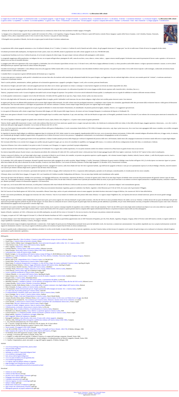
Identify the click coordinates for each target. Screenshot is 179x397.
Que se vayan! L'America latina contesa (28, 294)
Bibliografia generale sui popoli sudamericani (19, 388)
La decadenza (114, 19)
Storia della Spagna (100, 392)
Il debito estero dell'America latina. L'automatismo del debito (39, 279)
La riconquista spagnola (46, 19)
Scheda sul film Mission (12, 373)
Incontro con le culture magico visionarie (17, 375)
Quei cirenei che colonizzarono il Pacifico (18, 386)
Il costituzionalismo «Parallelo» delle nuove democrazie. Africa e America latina (30, 292)
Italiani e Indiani (10, 383)
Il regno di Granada (72, 19)
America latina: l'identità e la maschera (28, 283)
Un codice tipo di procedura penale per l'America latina (22, 290)
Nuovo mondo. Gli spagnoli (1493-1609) (17, 327)
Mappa (170, 44)
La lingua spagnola (152, 20)
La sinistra (25, 20)
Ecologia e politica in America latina (27, 287)
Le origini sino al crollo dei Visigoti (12, 19)
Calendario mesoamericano (13, 379)
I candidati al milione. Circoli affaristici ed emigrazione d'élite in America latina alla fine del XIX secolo (50, 281)
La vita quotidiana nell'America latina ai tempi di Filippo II (34, 254)
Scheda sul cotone (10, 372)
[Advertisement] (89, 6)
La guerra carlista (6, 20)
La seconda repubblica (37, 20)
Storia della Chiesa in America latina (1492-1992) (31, 250)
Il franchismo (66, 20)
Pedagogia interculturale (12, 377)
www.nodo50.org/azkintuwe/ (14, 359)
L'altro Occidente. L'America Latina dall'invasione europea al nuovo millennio (43, 239)
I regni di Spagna (60, 19)
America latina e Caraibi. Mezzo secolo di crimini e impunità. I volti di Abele (41, 276)
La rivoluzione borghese (150, 19)
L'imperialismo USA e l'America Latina (30, 259)
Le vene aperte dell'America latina (27, 274)
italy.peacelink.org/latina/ (13, 348)
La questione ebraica (85, 19)
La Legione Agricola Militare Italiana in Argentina (20, 361)
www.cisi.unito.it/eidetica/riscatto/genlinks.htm (19, 358)
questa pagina (84, 393)
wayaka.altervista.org (11, 350)
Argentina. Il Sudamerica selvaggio (26, 314)
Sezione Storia (92, 392)
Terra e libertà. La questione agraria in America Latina (43, 311)
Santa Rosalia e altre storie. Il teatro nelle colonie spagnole (38, 318)
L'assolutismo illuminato (133, 19)
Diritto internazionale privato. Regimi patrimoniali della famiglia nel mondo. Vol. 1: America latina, (46, 289)
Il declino (122, 19)
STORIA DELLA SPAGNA (80, 13)
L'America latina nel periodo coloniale (25, 241)
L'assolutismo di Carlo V (100, 19)
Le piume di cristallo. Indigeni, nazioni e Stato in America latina (25, 305)
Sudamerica (19, 247)
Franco (58, 20)
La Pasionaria (125, 20)
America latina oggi (21, 270)
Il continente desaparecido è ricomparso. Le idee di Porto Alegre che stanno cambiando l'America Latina (46, 263)
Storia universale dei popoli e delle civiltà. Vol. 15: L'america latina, (59, 243)
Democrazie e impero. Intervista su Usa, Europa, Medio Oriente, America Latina (40, 268)
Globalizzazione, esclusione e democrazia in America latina (23, 307)
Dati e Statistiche (140, 20)
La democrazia (75, 20)
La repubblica (17, 20)
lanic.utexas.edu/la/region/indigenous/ (17, 356)
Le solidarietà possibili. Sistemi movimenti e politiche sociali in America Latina (41, 312)
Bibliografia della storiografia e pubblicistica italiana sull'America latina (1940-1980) (41, 320)
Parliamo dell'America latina (36, 267)
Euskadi (117, 20)
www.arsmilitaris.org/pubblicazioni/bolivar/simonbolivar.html (24, 365)
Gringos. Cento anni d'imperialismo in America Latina (29, 296)
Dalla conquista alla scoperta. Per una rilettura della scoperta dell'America (28, 331)
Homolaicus (85, 392)
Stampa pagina (97, 393)
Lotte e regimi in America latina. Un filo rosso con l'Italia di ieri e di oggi (58, 298)
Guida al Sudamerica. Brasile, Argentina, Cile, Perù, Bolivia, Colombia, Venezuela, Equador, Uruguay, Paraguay (49, 256)
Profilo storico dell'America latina (29, 245)
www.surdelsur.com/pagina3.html (15, 354)
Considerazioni (164, 20)
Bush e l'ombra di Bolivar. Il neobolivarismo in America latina (33, 309)
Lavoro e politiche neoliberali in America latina (19, 272)
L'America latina (20, 278)
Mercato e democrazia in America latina (26, 261)
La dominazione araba (30, 19)
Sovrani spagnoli (86, 20)
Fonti (132, 20)
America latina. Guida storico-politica (28, 248)
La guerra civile (50, 20)
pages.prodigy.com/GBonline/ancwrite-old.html (20, 363)
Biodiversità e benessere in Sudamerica (17, 384)
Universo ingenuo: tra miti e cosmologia (17, 381)
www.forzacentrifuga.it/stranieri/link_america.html (21, 347)
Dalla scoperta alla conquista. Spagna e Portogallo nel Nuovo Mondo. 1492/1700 (42, 329)
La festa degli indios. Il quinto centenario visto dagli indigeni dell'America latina (54, 285)
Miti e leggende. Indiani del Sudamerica (17, 316)
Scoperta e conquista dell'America (103, 20)
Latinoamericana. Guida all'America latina (18, 252)
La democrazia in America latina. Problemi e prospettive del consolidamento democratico (42, 301)
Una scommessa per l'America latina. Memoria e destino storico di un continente (49, 300)
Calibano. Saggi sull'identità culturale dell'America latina (40, 265)
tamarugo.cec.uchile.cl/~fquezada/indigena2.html (20, 352)
